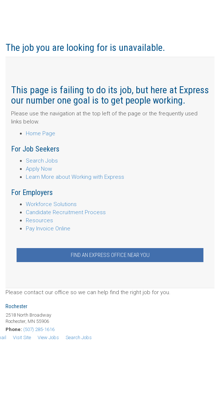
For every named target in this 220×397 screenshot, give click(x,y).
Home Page (40, 133)
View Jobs (48, 337)
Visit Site (22, 337)
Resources (39, 220)
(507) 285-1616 (39, 329)
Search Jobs (42, 160)
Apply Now (39, 169)
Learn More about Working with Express (75, 177)
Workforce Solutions (51, 204)
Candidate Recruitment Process (66, 212)
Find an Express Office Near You (110, 255)
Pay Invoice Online (48, 228)
